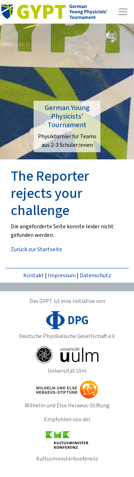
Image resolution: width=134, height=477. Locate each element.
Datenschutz (95, 275)
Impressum (62, 275)
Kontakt (33, 275)
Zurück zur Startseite (36, 249)
